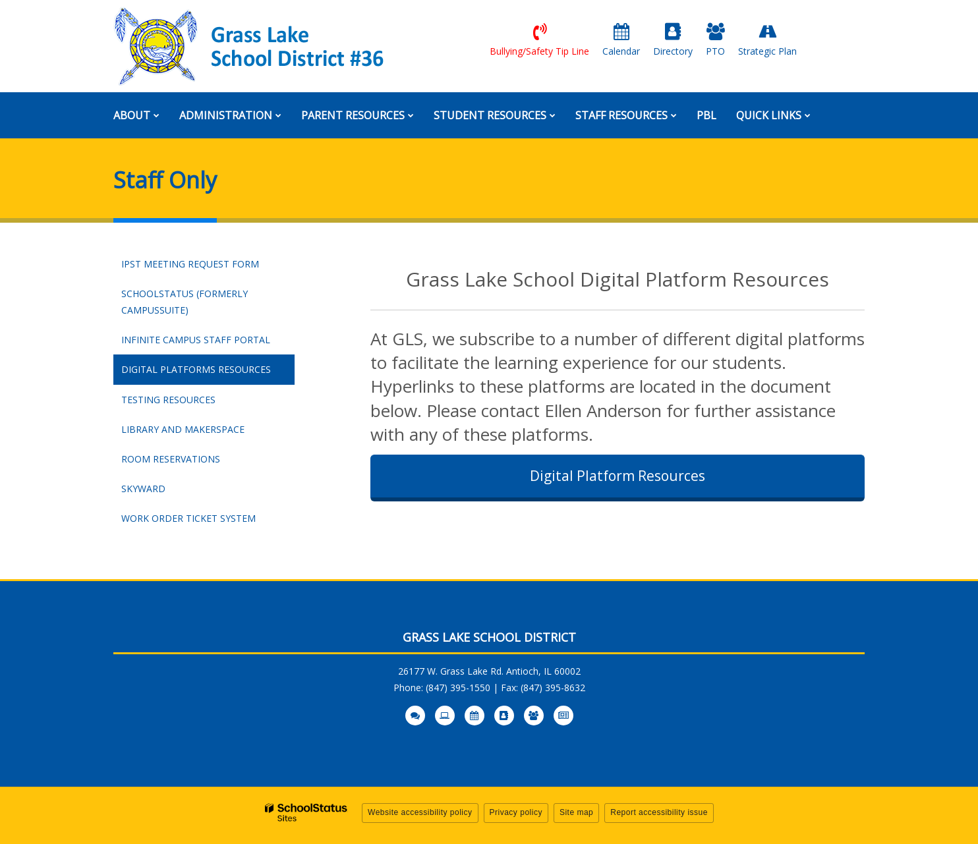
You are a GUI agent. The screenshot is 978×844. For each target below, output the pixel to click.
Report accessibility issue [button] (659, 812)
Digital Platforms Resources (196, 369)
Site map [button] (576, 812)
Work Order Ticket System (208, 521)
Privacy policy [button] (516, 812)
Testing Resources (168, 399)
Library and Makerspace (182, 429)
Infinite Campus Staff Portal (208, 342)
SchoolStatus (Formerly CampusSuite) (184, 306)
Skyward (165, 491)
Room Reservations (170, 459)
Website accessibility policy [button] (420, 812)
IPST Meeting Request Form (190, 264)
